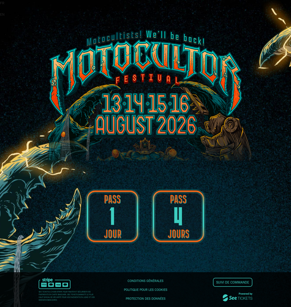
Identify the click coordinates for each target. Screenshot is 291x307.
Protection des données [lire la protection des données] (146, 298)
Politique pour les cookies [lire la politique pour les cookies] (145, 289)
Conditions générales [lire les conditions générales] (145, 281)
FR (2, 2)
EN (2, 14)
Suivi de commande (232, 282)
